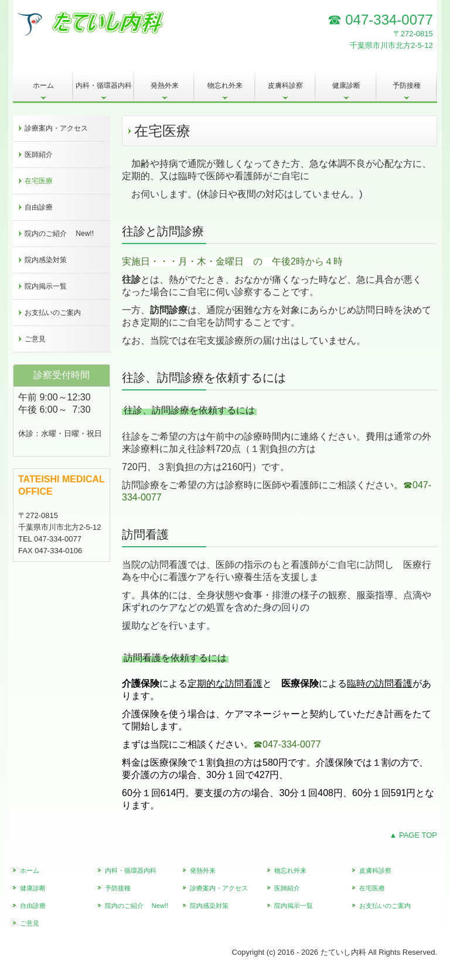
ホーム (43, 85)
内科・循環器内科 (105, 85)
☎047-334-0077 (287, 744)
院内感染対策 (46, 260)
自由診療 (39, 207)
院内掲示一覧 (46, 286)
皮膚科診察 (285, 85)
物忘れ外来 (225, 85)
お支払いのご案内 (53, 313)
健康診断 (346, 85)
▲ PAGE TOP (413, 835)
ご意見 (35, 339)
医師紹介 (39, 154)
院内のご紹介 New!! (59, 233)
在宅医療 (39, 181)
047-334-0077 (388, 20)
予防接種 (407, 85)
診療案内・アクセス (56, 128)
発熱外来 (165, 85)
